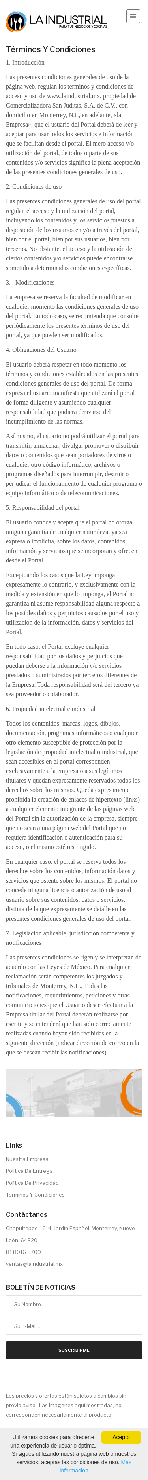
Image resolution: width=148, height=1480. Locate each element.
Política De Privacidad (32, 1183)
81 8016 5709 (23, 1252)
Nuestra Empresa (27, 1159)
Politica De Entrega (29, 1171)
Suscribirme (74, 1350)
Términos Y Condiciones (35, 1194)
